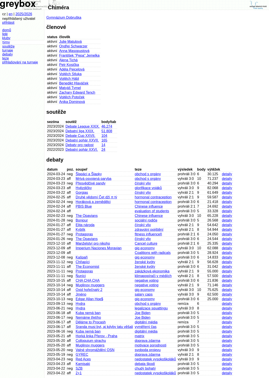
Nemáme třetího (88, 317)
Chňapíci (83, 262)
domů (6, 30)
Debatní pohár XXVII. (82, 140)
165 (104, 140)
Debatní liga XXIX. (80, 131)
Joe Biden (142, 313)
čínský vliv (143, 183)
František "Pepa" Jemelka (79, 55)
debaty (7, 54)
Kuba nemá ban (88, 313)
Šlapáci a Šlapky (89, 174)
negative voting (147, 280)
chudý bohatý (145, 368)
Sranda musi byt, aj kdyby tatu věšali (104, 327)
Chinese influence (149, 206)
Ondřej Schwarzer (73, 46)
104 (104, 136)
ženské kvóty (145, 262)
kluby (6, 38)
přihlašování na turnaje (20, 62)
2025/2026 (23, 14)
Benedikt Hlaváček (73, 83)
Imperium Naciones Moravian (99, 248)
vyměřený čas (146, 327)
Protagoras (84, 234)
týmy (6, 42)
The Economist (87, 266)
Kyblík (80, 229)
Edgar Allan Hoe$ (89, 299)
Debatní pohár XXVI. (82, 149)
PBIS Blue (84, 206)
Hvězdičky (84, 188)
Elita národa (85, 225)
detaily (227, 174)
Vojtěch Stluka (70, 74)
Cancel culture (146, 243)
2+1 (79, 373)
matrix (140, 336)
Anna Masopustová (74, 51)
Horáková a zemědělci (93, 202)
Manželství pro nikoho (93, 243)
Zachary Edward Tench (77, 92)
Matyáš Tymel (70, 88)
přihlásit (8, 22)
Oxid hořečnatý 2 (89, 290)
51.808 (106, 131)
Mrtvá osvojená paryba (93, 179)
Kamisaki (83, 364)
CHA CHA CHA (88, 280)
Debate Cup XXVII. (80, 136)
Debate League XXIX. (83, 126)
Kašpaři (82, 257)
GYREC (82, 354)
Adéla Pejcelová (72, 69)
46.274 (106, 126)
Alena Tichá (68, 60)
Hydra (80, 303)
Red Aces (83, 359)
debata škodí (145, 364)
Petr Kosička (69, 65)
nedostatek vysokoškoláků (155, 359)
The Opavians (87, 216)
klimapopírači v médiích (153, 276)
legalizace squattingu (151, 308)
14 (103, 145)
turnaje (7, 50)
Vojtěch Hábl (69, 78)
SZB (79, 368)
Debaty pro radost (80, 145)
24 (103, 149)
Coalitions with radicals (153, 253)
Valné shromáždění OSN (95, 350)
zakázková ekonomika (152, 271)
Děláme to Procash (91, 322)
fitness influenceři (148, 234)
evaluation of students (152, 211)
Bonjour (82, 220)
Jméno (81, 294)
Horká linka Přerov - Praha (96, 336)
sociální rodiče (146, 220)
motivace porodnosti (150, 345)
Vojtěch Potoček (72, 97)
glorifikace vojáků (148, 188)
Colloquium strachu (91, 341)
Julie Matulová (70, 41)
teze (5, 58)
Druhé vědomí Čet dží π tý (96, 197)
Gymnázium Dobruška (63, 17)
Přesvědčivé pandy (90, 183)
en (11, 14)
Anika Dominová (72, 102)
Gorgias (82, 192)
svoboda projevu (148, 350)
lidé (5, 34)
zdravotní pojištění (149, 229)
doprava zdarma (147, 341)
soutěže (8, 46)
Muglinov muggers (90, 285)
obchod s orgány (148, 174)
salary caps (144, 294)
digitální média (146, 322)
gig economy (145, 248)
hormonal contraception (153, 197)
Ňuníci (81, 276)
